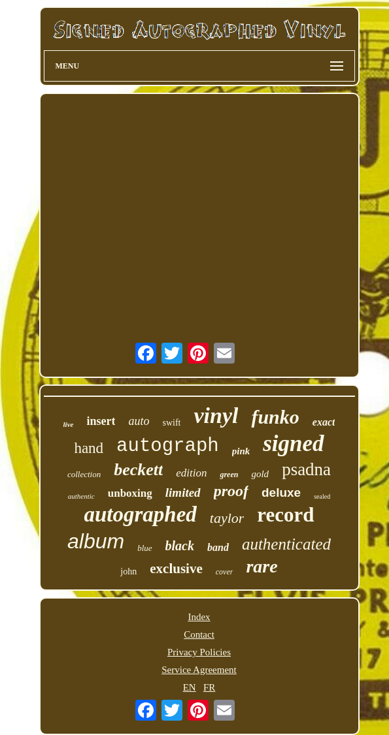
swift (171, 423)
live (68, 424)
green (229, 474)
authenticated (286, 544)
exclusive (176, 568)
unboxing (130, 493)
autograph (167, 446)
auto (138, 421)
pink (241, 451)
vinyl (216, 415)
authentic (81, 496)
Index (199, 617)
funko (275, 417)
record (285, 514)
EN (189, 687)
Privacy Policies (199, 652)
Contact (199, 634)
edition (191, 473)
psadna (306, 469)
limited (183, 492)
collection (84, 474)
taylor (227, 518)
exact (324, 422)
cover (224, 571)
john (128, 571)
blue (144, 548)
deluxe (281, 492)
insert (100, 421)
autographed (140, 514)
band (218, 547)
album (95, 541)
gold (260, 474)
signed (293, 443)
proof (231, 490)
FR (209, 687)
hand (88, 448)
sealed (322, 496)
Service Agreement (199, 670)
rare (261, 566)
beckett (138, 469)
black (179, 546)
